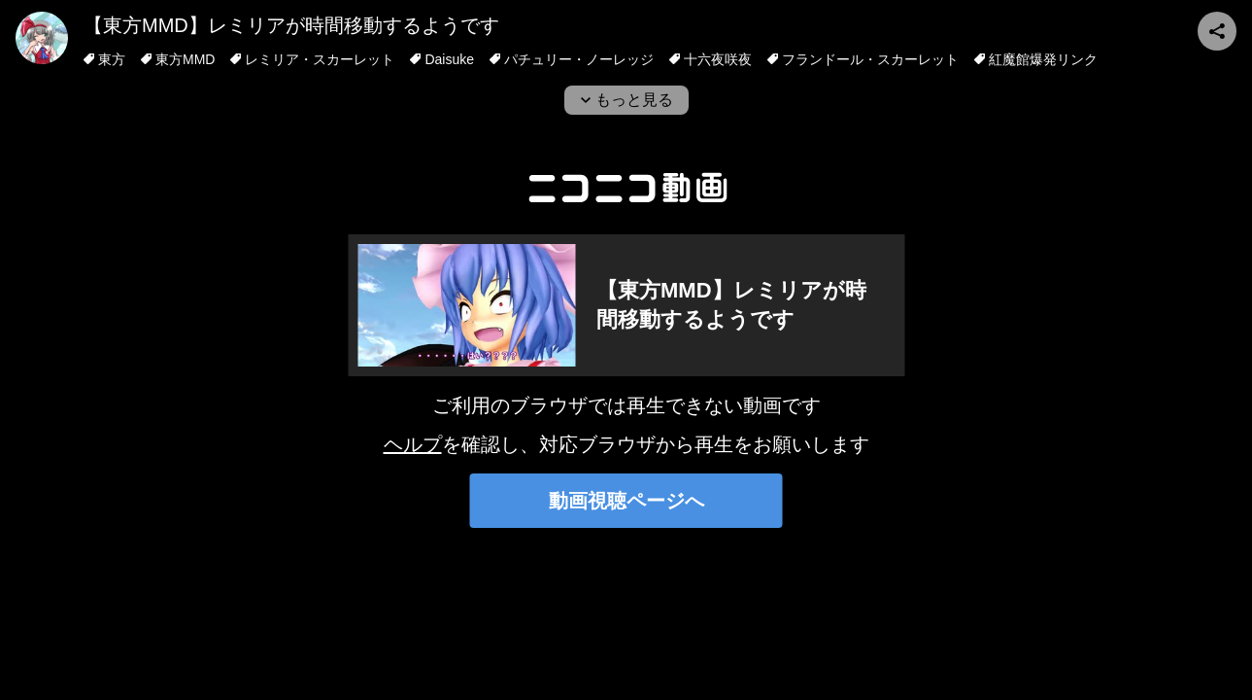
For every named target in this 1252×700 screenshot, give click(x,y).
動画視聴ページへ (626, 500)
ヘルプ (413, 444)
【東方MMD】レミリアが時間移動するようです (291, 25)
